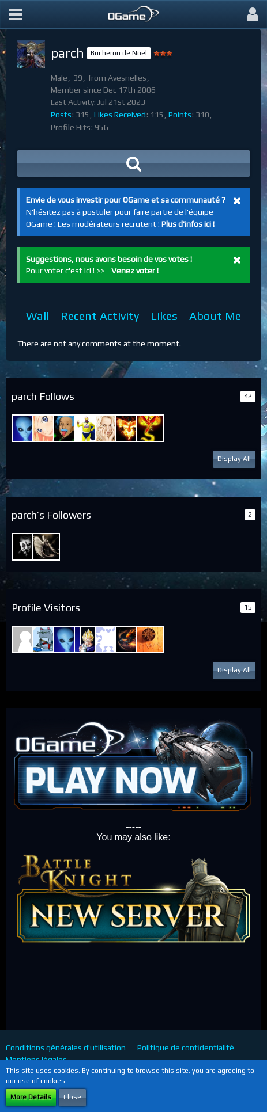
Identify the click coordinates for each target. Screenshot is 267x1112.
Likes (164, 315)
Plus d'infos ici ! (188, 224)
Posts (61, 114)
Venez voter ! (135, 270)
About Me (215, 315)
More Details (30, 1097)
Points (179, 114)
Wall (37, 315)
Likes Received (120, 114)
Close (72, 1097)
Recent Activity (100, 315)
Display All (234, 459)
